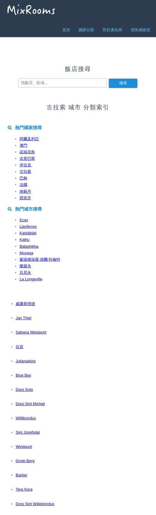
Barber (21, 475)
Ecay (24, 220)
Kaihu (24, 239)
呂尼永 (25, 272)
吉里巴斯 (27, 158)
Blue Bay (23, 375)
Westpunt (24, 446)
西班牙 (25, 198)
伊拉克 (25, 165)
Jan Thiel (23, 318)
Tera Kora (24, 489)
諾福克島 (27, 152)
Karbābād (28, 233)
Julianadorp (26, 361)
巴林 (23, 178)
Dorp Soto (24, 389)
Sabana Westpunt (31, 332)
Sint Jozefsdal (28, 432)
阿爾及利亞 (29, 139)
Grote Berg (25, 461)
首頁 (66, 30)
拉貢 (19, 347)
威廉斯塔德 (25, 303)
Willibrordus (26, 418)
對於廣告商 (112, 30)
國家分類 (86, 30)
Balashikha (29, 246)
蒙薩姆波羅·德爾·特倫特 (40, 259)
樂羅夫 (25, 266)
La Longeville (31, 279)
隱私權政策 (140, 30)
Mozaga (26, 253)
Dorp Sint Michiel (30, 404)
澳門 (23, 145)
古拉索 (25, 171)
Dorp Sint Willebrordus (35, 504)
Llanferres (28, 226)
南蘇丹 (25, 191)
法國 (23, 184)
